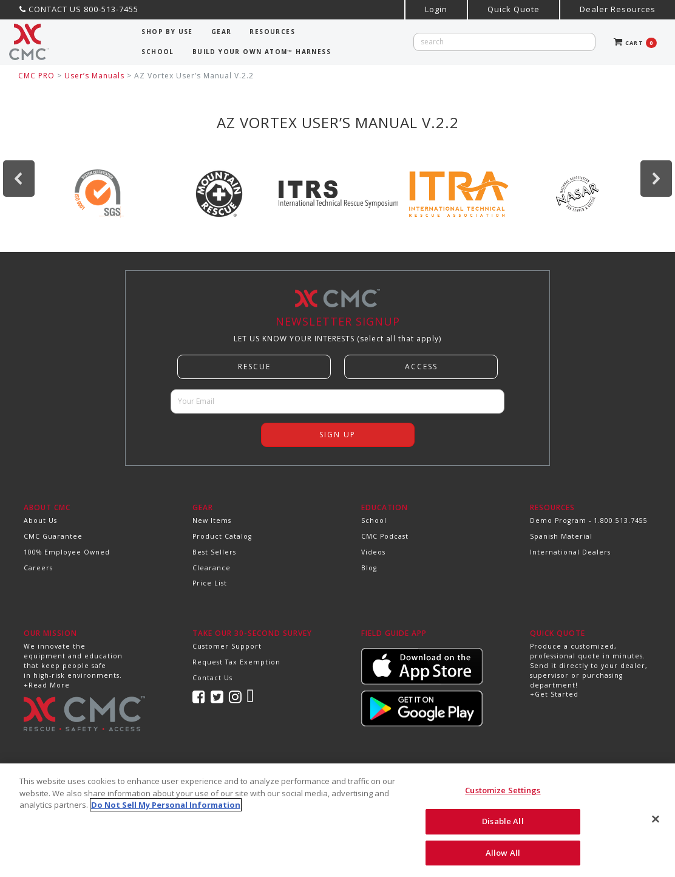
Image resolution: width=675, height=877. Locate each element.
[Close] (655, 827)
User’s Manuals (94, 75)
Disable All (502, 829)
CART (635, 43)
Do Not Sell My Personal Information (165, 812)
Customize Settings (502, 798)
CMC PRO (36, 75)
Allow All (503, 860)
